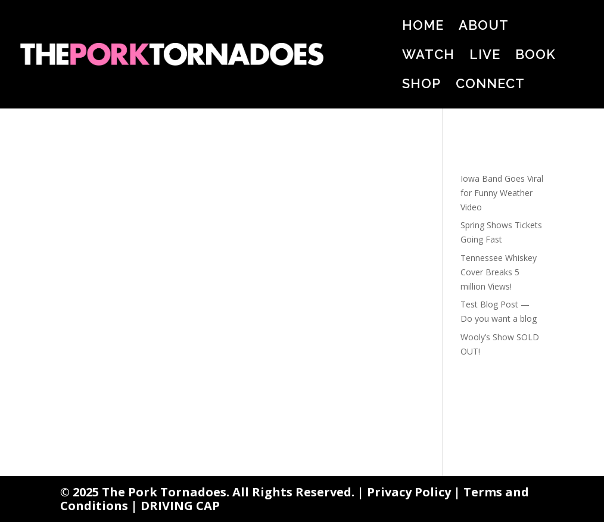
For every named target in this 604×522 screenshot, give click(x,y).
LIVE (484, 56)
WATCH (428, 56)
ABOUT (484, 27)
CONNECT (490, 85)
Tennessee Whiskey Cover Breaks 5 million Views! (498, 272)
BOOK (535, 56)
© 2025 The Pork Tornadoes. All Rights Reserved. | (213, 492)
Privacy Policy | (415, 492)
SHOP (421, 85)
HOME (423, 27)
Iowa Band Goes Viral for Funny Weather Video (501, 193)
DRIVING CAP (180, 506)
